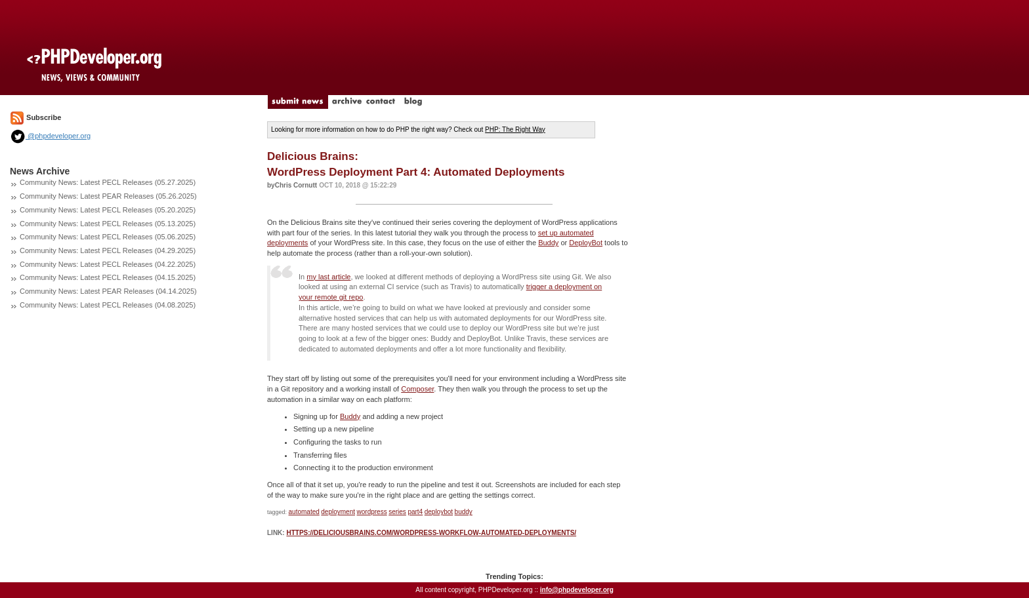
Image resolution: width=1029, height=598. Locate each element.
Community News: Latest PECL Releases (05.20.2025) (108, 210)
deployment (338, 511)
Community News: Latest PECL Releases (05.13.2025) (108, 224)
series (397, 511)
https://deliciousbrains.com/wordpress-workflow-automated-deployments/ (431, 532)
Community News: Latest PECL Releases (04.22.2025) (108, 264)
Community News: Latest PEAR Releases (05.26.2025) (108, 196)
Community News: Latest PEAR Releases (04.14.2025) (108, 291)
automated (304, 511)
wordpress (372, 511)
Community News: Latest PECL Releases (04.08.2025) (108, 305)
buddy (463, 511)
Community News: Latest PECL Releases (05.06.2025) (108, 237)
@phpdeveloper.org (50, 136)
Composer (417, 389)
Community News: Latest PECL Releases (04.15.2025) (108, 277)
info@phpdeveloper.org (577, 589)
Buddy (548, 243)
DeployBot (585, 243)
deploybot (439, 511)
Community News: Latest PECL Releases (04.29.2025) (108, 250)
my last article (328, 277)
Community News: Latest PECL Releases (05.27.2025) (108, 182)
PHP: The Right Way (515, 129)
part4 (415, 511)
